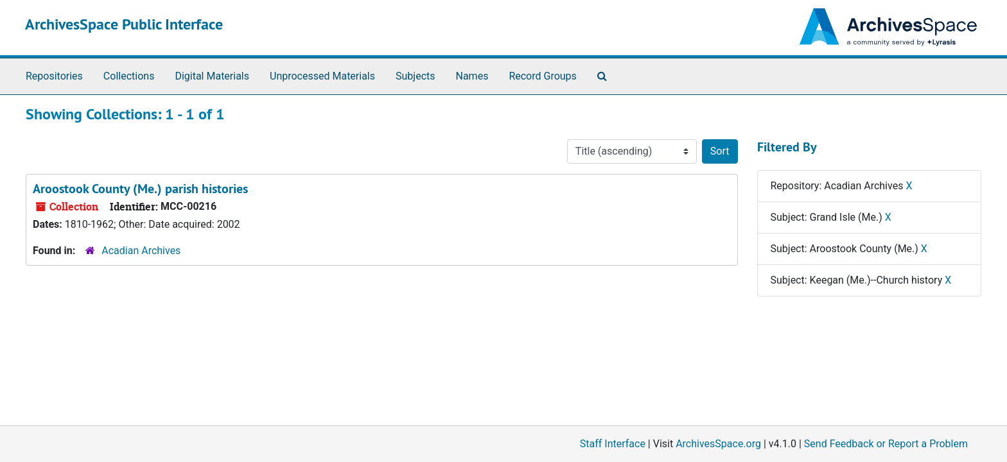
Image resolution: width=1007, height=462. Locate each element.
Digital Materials (212, 76)
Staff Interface (612, 444)
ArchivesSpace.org (718, 444)
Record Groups (542, 76)
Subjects (415, 76)
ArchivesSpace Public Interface (124, 24)
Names (472, 76)
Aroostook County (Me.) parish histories (140, 188)
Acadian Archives (140, 250)
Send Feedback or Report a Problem (886, 444)
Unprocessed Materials (322, 76)
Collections (129, 76)
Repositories (54, 76)
